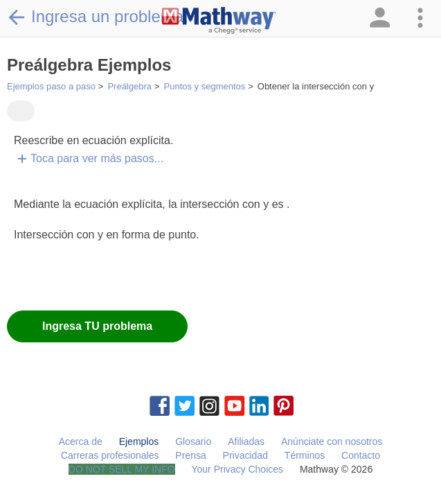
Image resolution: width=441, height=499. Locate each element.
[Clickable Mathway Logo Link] (219, 21)
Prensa (190, 455)
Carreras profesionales (110, 455)
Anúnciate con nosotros (331, 441)
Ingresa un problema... (102, 16)
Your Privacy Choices (237, 469)
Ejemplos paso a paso (51, 86)
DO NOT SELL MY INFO (122, 469)
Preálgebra (129, 86)
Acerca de (80, 441)
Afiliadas (246, 441)
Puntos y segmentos (205, 86)
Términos (305, 455)
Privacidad (245, 455)
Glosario (193, 441)
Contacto (360, 455)
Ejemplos (139, 441)
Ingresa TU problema (97, 326)
